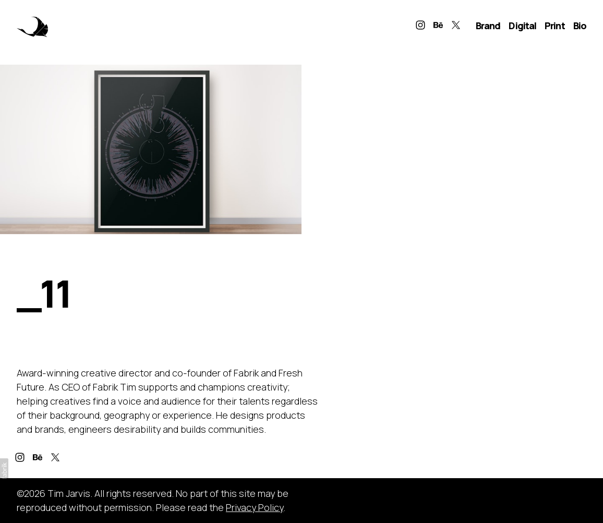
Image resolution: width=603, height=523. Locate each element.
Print (555, 25)
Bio (579, 25)
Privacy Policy (254, 507)
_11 (43, 293)
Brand (488, 25)
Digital (522, 25)
